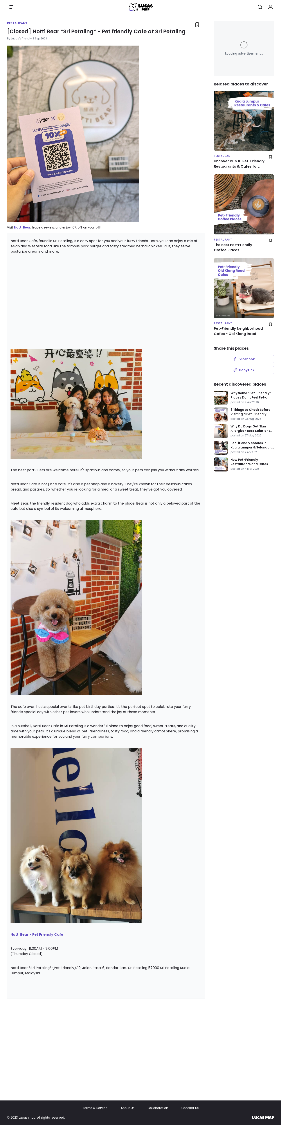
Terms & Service (95, 1108)
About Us (127, 1108)
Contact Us (190, 1108)
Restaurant (17, 23)
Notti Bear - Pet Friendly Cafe (37, 934)
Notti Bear (22, 227)
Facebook (244, 359)
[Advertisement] (106, 300)
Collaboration (158, 1108)
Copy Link (244, 370)
